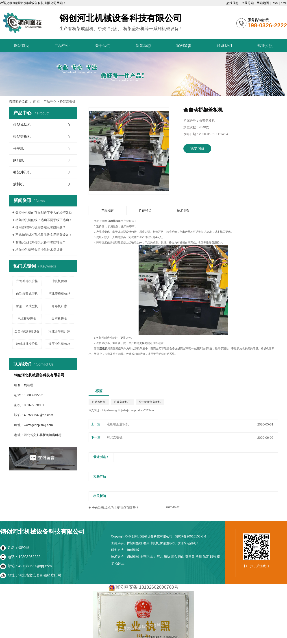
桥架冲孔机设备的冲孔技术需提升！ (40, 250)
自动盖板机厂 (122, 401)
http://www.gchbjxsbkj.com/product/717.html (128, 410)
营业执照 (265, 46)
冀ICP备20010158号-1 (191, 536)
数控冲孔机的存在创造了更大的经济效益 (43, 212)
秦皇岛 (190, 556)
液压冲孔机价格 (59, 344)
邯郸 (213, 556)
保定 (206, 556)
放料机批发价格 (27, 344)
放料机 (18, 184)
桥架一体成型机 (27, 306)
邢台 (174, 556)
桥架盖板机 (67, 101)
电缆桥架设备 (26, 318)
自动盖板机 (98, 401)
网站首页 (21, 46)
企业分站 (247, 3)
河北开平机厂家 (59, 331)
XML (283, 3)
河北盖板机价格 (59, 293)
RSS (275, 3)
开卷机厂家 (59, 306)
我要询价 (197, 148)
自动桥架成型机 (27, 293)
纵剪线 (18, 160)
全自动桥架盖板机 (150, 401)
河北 (160, 556)
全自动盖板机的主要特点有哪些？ (115, 507)
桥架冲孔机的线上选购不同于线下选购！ (43, 220)
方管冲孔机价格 (27, 281)
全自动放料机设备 (26, 331)
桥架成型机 (22, 125)
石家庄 (119, 563)
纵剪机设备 (59, 318)
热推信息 (232, 3)
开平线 (18, 148)
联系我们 (224, 46)
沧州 (199, 556)
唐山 (181, 556)
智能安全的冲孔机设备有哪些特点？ (40, 242)
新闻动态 (143, 46)
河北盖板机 (114, 437)
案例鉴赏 (183, 46)
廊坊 (167, 556)
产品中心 (62, 46)
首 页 (36, 101)
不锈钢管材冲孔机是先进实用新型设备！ (43, 235)
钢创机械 (133, 550)
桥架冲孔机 (22, 172)
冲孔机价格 (59, 281)
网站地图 (263, 3)
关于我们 (102, 46)
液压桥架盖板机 (118, 424)
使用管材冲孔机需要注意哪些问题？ (40, 227)
